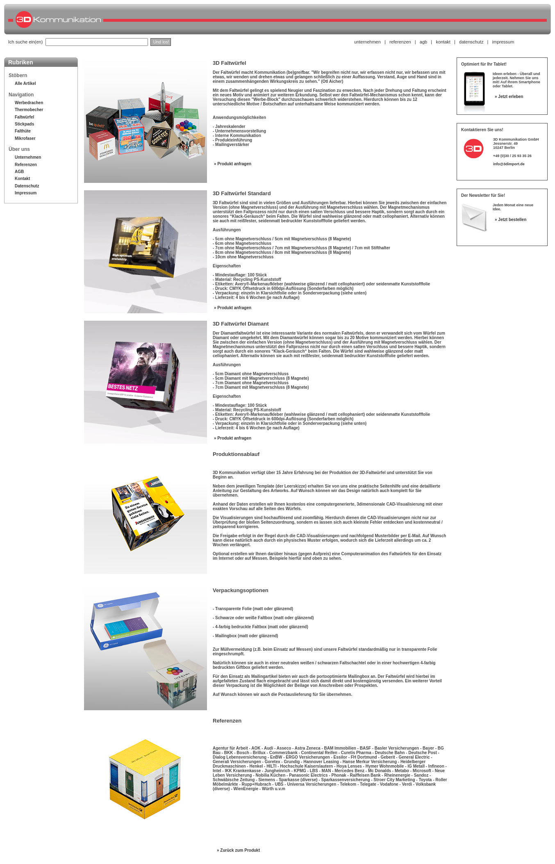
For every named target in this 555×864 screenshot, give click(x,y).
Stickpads (24, 124)
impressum (503, 41)
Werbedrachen (29, 102)
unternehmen (367, 41)
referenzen (400, 41)
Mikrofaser (25, 138)
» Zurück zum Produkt (238, 850)
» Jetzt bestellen (510, 219)
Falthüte (23, 131)
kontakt (443, 41)
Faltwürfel (24, 117)
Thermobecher (29, 109)
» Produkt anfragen (232, 164)
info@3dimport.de (509, 164)
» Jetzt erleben (509, 96)
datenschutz (471, 41)
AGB (19, 171)
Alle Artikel (25, 83)
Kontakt (22, 178)
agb (423, 41)
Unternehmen (28, 157)
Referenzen (26, 164)
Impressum (25, 193)
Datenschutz (27, 186)
